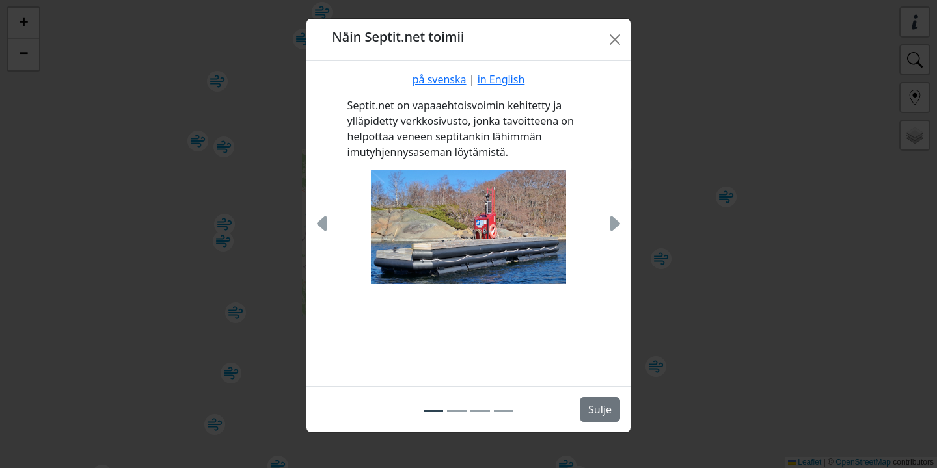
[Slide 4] (503, 411)
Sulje (600, 409)
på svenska (440, 79)
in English (501, 79)
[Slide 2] (457, 411)
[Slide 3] (480, 411)
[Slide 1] (433, 411)
